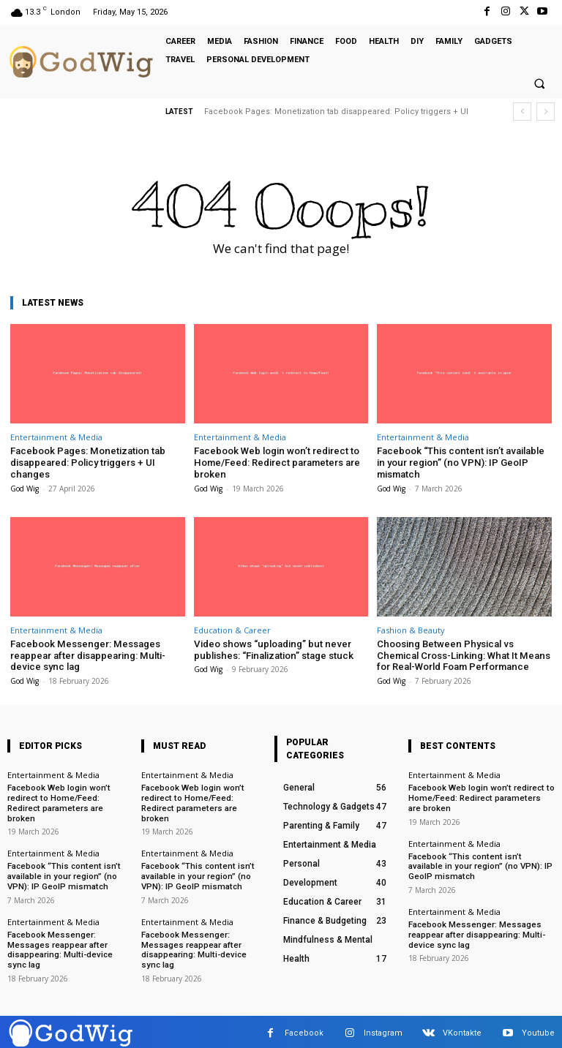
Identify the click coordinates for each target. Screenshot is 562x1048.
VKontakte (462, 1030)
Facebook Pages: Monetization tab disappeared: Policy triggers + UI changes (86, 462)
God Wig (24, 488)
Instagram (383, 1030)
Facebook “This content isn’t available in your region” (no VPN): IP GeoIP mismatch (463, 462)
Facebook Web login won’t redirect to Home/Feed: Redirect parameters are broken (276, 462)
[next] (545, 111)
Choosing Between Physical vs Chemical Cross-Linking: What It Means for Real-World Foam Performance (461, 654)
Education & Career (232, 629)
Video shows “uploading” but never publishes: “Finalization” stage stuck (272, 649)
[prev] (522, 111)
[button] (539, 84)
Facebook (304, 1030)
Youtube (538, 1030)
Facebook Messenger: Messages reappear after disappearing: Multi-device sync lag (86, 654)
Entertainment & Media (56, 437)
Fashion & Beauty (411, 629)
